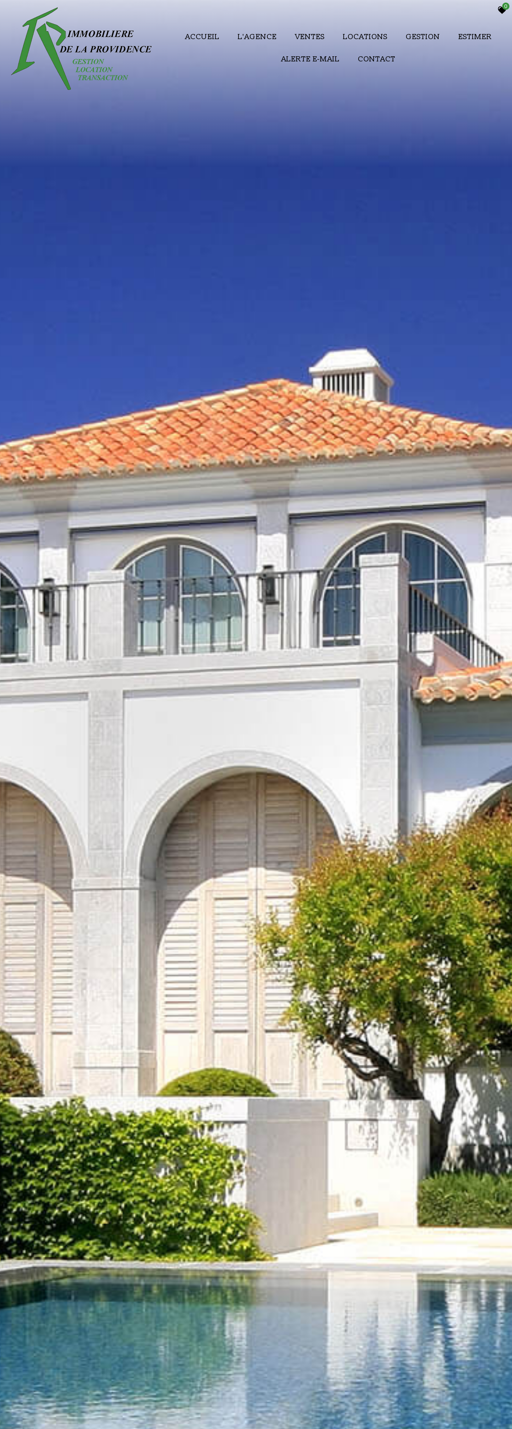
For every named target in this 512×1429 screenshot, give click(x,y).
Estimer (475, 36)
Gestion (423, 36)
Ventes (310, 36)
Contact (377, 59)
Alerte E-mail (310, 59)
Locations (365, 36)
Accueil (202, 36)
